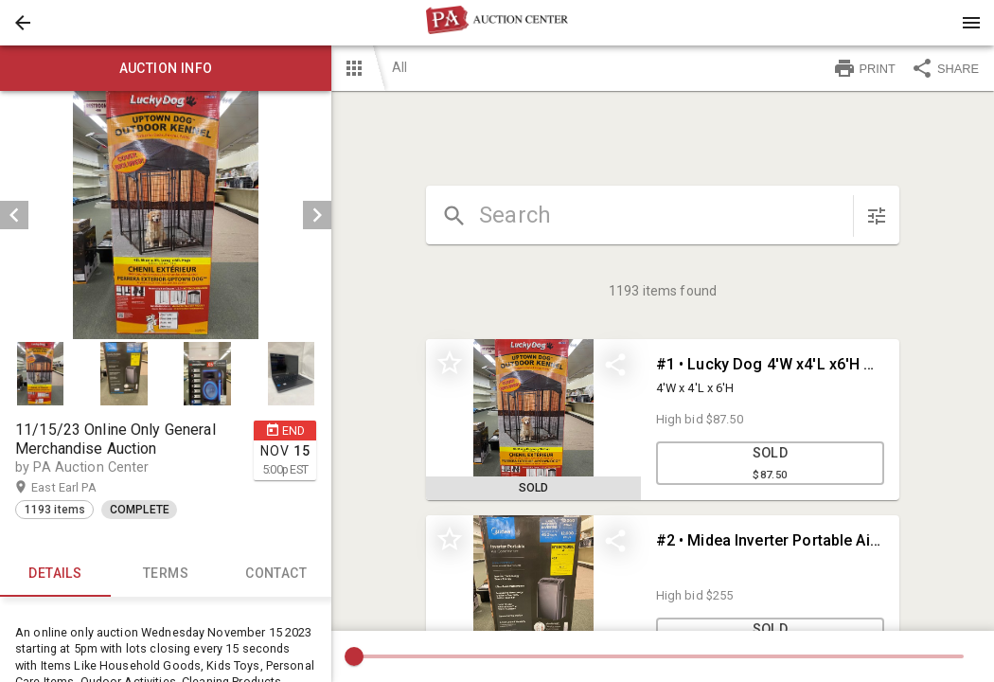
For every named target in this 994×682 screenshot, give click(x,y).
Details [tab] (55, 574)
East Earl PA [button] (82, 487)
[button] (22, 22)
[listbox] (165, 215)
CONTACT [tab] (276, 574)
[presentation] (497, 23)
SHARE (945, 68)
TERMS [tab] (166, 574)
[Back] (22, 22)
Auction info (165, 68)
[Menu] (971, 22)
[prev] (14, 215)
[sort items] (877, 216)
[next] (317, 215)
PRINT (864, 68)
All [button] (399, 67)
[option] (165, 215)
